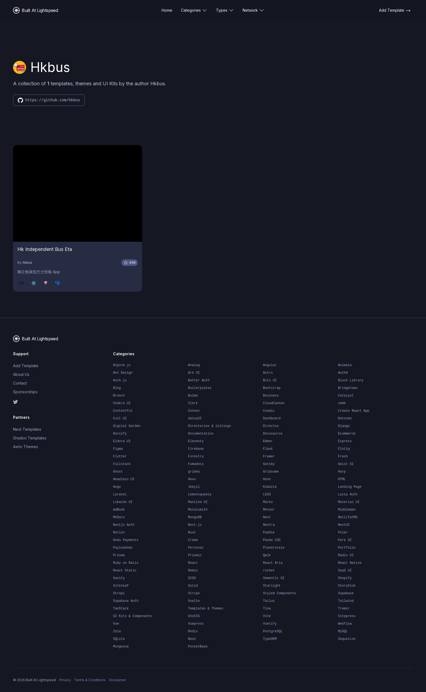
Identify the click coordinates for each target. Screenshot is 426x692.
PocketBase (198, 647)
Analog (194, 365)
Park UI (345, 540)
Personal (196, 548)
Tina (267, 609)
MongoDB (195, 517)
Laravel (120, 494)
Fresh (343, 456)
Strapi (119, 593)
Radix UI (346, 555)
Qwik (267, 555)
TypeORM (270, 639)
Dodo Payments (126, 540)
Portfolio (347, 548)
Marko (268, 502)
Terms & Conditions (90, 680)
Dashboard (272, 418)
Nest (267, 517)
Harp (342, 472)
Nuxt (192, 532)
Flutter (120, 456)
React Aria (273, 563)
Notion (119, 532)
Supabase (346, 593)
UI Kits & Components (132, 616)
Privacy (65, 680)
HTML (342, 479)
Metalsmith (198, 510)
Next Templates (27, 429)
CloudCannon (273, 403)
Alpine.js (122, 365)
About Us (21, 374)
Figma (118, 449)
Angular (270, 365)
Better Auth (198, 380)
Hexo (192, 479)
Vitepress (347, 616)
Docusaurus (273, 434)
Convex (194, 411)
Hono (267, 479)
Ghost (118, 472)
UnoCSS (194, 616)
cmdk (342, 403)
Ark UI (194, 373)
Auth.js (120, 380)
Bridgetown (348, 388)
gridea (194, 472)
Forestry (196, 456)
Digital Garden (126, 426)
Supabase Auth (126, 601)
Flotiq (344, 449)
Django (344, 426)
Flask (268, 449)
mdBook (119, 510)
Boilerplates (199, 388)
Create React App (353, 411)
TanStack (121, 609)
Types (225, 10)
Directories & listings (209, 426)
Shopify (345, 578)
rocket (269, 571)
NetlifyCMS (348, 517)
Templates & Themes (205, 609)
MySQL (343, 631)
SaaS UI (345, 571)
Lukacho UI (123, 502)
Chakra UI (122, 403)
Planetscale (273, 548)
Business (271, 396)
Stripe (194, 593)
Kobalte (270, 487)
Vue (116, 624)
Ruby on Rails (126, 563)
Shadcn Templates (29, 438)
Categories (194, 10)
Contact (20, 383)
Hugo (117, 487)
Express (345, 441)
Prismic (195, 555)
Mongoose (121, 647)
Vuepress (196, 624)
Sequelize (347, 639)
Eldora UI (122, 441)
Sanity (119, 578)
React (193, 563)
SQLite (119, 639)
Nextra (269, 525)
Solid (193, 586)
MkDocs (119, 517)
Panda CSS (272, 540)
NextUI (344, 525)
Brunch (119, 396)
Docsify (120, 434)
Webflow (345, 624)
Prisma (119, 555)
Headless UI (123, 479)
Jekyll (194, 487)
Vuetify (270, 624)
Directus (271, 426)
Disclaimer (117, 680)
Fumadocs (196, 464)
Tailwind (346, 601)
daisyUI (195, 418)
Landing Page (349, 487)
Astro (268, 373)
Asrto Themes (25, 446)
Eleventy (196, 441)
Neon (192, 639)
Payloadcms (123, 548)
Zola (117, 631)
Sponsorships (25, 391)
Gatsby (269, 464)
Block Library (351, 380)
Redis (193, 631)
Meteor (269, 510)
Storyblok (347, 586)
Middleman (347, 510)
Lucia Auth (348, 494)
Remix (193, 571)
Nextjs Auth (123, 525)
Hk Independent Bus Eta (44, 249)
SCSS (192, 578)
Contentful (123, 411)
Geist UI (346, 464)
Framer (269, 456)
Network (253, 10)
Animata (345, 365)
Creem (193, 540)
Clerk (193, 403)
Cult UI (120, 418)
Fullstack (122, 464)
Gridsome (271, 472)
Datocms (345, 418)
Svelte (194, 601)
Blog (117, 388)
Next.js (195, 525)
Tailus (269, 601)
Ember (268, 441)
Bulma (193, 396)
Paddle (269, 532)
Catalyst (346, 396)
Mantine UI (198, 502)
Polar (343, 532)
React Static (124, 571)
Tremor (344, 609)
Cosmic (269, 411)
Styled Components (279, 593)
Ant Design (123, 373)
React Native (349, 563)
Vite (267, 616)
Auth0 (343, 373)
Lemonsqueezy (199, 494)
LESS (267, 494)
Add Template (25, 365)
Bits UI (270, 380)
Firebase (196, 449)
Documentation (201, 434)
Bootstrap (272, 388)
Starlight (272, 586)
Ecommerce (347, 434)
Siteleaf (121, 586)
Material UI (348, 502)
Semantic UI (273, 578)
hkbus (27, 262)
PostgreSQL (273, 631)
